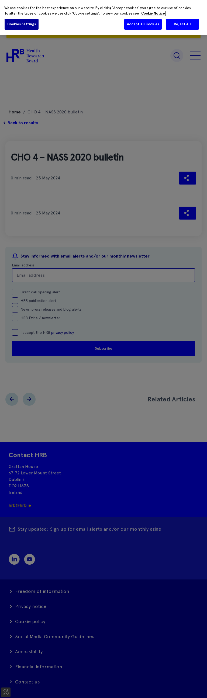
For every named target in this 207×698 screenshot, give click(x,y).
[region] (103, 17)
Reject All (182, 24)
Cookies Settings (21, 24)
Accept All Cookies (143, 24)
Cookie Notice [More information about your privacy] (153, 13)
